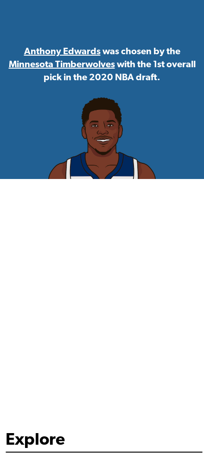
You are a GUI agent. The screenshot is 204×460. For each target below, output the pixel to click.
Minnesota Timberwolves (62, 65)
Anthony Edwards (62, 52)
